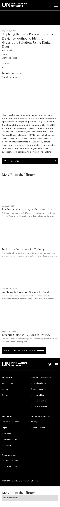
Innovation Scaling (9, 439)
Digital (4, 428)
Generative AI (7, 445)
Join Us (5, 389)
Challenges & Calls (10, 460)
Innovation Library (38, 383)
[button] (56, 5)
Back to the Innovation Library (19, 350)
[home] (14, 5)
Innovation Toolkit (38, 401)
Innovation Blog (37, 395)
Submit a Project (38, 428)
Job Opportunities (10, 466)
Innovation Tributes (39, 407)
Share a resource (38, 389)
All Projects (35, 422)
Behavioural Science (10, 422)
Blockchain (6, 433)
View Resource (11, 160)
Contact (5, 395)
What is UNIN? (8, 383)
